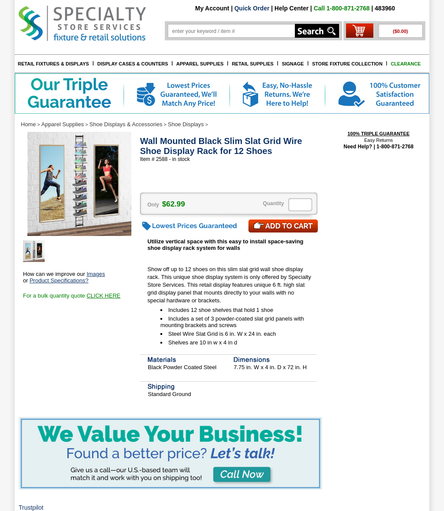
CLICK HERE (104, 295)
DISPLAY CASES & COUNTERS (132, 63)
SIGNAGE (293, 63)
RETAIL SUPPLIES (253, 63)
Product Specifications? (58, 280)
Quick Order (251, 8)
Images (96, 274)
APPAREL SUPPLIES (200, 63)
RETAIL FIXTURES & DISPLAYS (53, 63)
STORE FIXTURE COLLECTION (347, 63)
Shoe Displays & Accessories (125, 124)
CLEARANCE (406, 63)
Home (28, 124)
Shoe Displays (186, 124)
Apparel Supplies (62, 124)
